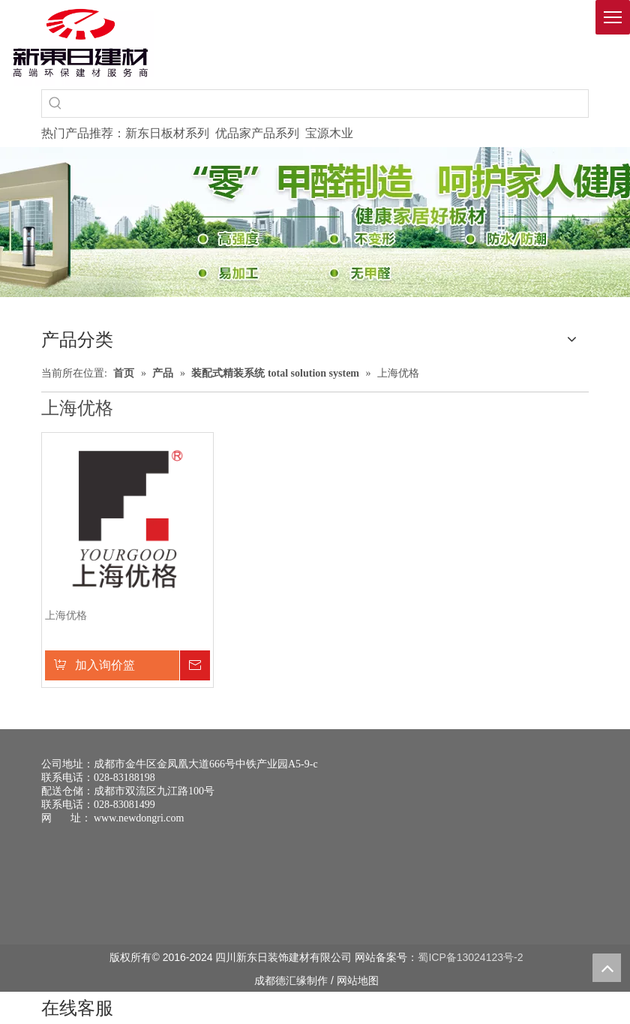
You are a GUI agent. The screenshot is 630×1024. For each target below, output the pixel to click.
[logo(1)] (81, 43)
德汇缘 (291, 980)
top (606, 967)
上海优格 (66, 615)
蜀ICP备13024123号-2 (470, 957)
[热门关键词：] (55, 103)
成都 (264, 980)
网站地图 (358, 980)
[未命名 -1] (69, 887)
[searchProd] (328, 103)
